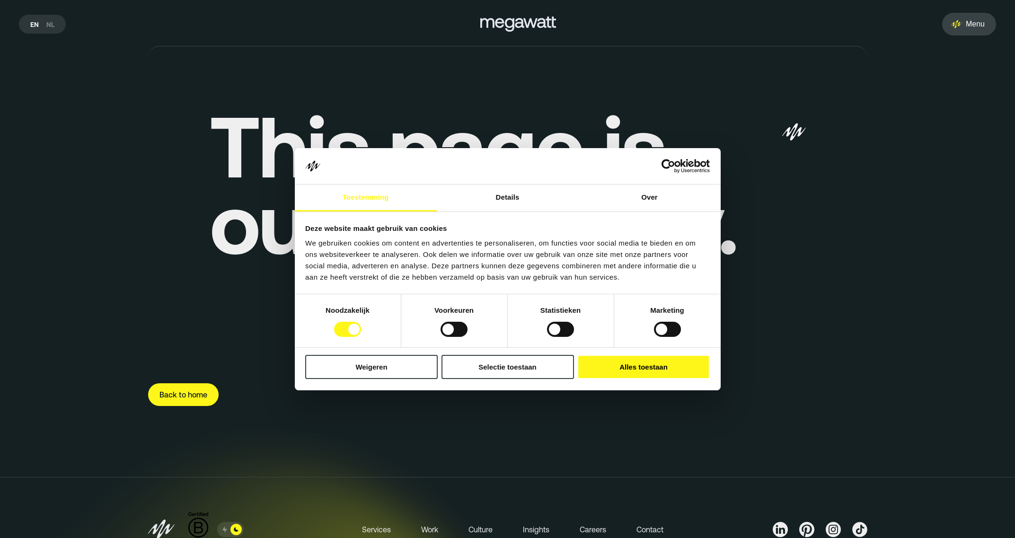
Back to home (183, 394)
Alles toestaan (643, 367)
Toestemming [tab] (366, 197)
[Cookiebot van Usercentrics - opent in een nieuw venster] (668, 166)
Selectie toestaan (507, 367)
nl (50, 24)
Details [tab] (508, 197)
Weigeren (371, 367)
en (34, 24)
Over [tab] (649, 197)
